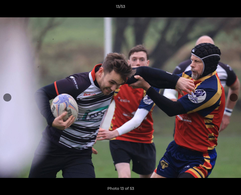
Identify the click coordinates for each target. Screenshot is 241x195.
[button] (231, 7)
